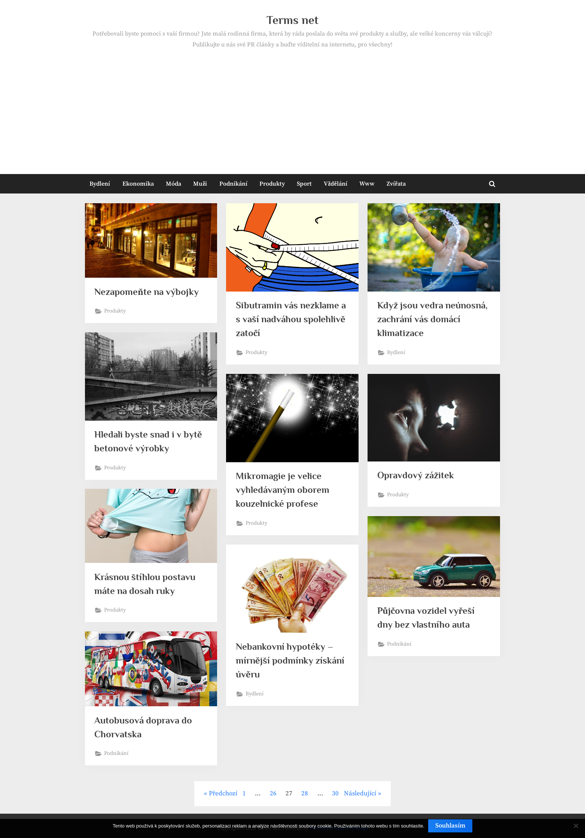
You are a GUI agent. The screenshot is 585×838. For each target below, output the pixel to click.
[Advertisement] (292, 106)
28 (304, 793)
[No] (575, 826)
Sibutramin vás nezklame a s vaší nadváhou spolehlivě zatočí (291, 319)
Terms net (292, 20)
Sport (304, 184)
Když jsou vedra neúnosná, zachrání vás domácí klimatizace (432, 319)
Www (367, 184)
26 (273, 793)
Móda (173, 184)
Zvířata (396, 184)
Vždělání (335, 184)
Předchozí (223, 793)
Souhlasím (450, 826)
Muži (200, 184)
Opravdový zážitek (415, 475)
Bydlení (99, 184)
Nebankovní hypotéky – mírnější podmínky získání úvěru (290, 660)
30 (335, 793)
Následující (360, 793)
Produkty (272, 184)
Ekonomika (138, 184)
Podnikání (233, 184)
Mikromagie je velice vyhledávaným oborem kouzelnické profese (282, 490)
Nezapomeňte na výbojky (146, 292)
